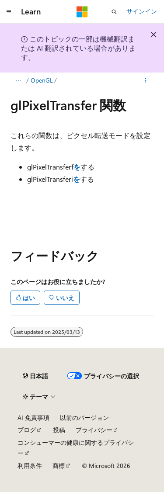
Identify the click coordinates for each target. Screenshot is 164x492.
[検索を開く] (114, 12)
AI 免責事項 (33, 417)
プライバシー (94, 430)
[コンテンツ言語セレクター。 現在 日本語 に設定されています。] (35, 376)
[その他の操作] (146, 80)
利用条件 (29, 465)
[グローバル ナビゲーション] (8, 12)
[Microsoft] (82, 11)
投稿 (59, 430)
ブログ (26, 430)
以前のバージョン (84, 417)
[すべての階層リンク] (18, 80)
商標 (58, 465)
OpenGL (42, 80)
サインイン (141, 11)
